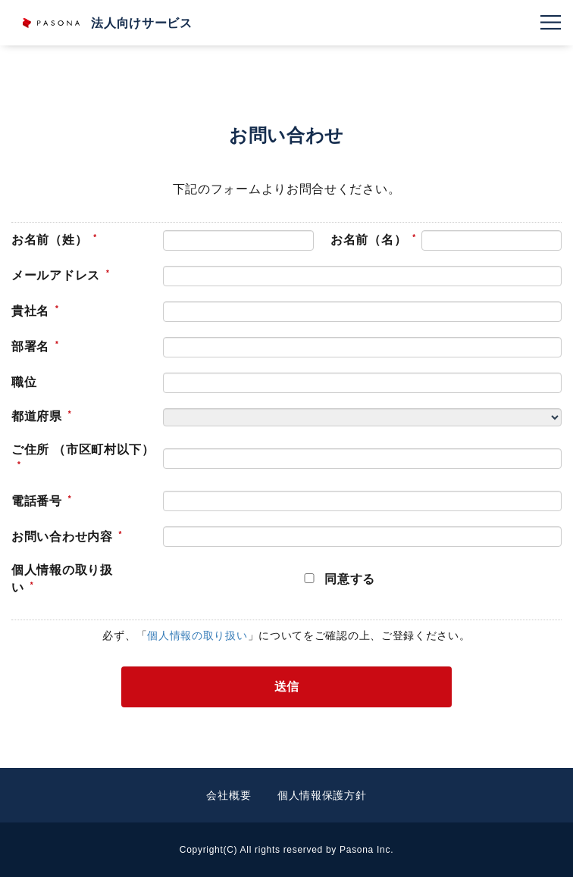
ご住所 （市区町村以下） (83, 449)
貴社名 (30, 310)
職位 (23, 382)
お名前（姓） (49, 239)
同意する (349, 579)
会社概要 (228, 795)
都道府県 (36, 416)
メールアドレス (55, 275)
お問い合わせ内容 (62, 536)
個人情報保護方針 (322, 795)
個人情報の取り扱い (62, 578)
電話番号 (36, 501)
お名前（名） (368, 239)
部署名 (30, 346)
